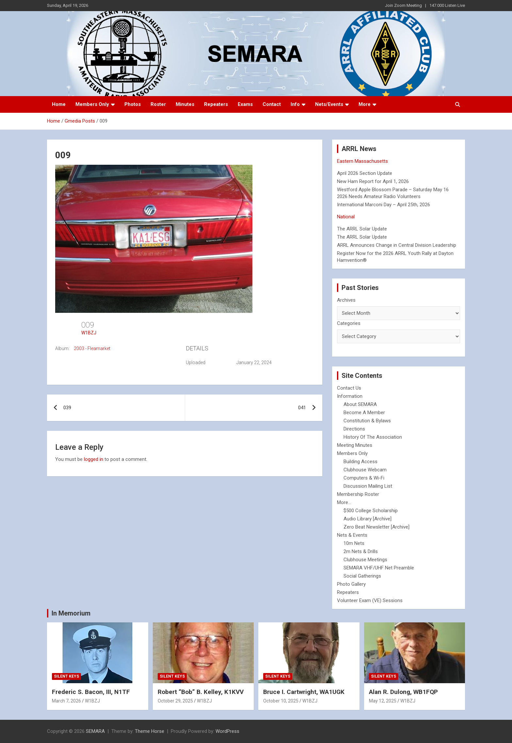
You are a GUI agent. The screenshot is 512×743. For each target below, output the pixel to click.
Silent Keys (66, 676)
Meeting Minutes (354, 445)
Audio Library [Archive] (368, 519)
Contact (272, 104)
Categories (348, 323)
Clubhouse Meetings (365, 560)
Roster (158, 104)
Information (349, 396)
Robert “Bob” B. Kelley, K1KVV (201, 692)
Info (295, 104)
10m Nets (354, 543)
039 (67, 408)
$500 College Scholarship (371, 511)
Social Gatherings (362, 576)
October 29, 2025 (175, 700)
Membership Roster (358, 494)
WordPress (227, 731)
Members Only (92, 104)
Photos (132, 104)
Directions (354, 429)
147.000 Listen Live (447, 5)
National (346, 217)
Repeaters (216, 104)
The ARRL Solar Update (362, 229)
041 (302, 408)
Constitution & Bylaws (367, 421)
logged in (93, 459)
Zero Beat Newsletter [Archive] (376, 527)
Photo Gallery (351, 584)
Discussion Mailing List (368, 486)
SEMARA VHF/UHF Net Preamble (379, 568)
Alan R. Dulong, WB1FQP (403, 692)
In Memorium (71, 613)
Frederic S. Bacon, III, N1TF (91, 692)
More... (344, 502)
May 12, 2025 (382, 700)
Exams (245, 104)
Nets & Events (352, 535)
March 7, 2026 (66, 700)
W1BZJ (88, 332)
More (365, 104)
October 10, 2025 (280, 700)
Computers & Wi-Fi (364, 478)
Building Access (360, 461)
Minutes (185, 104)
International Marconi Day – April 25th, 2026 (383, 205)
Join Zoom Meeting (403, 5)
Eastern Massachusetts (362, 161)
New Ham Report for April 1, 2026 (373, 181)
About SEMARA (360, 404)
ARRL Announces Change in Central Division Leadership (396, 245)
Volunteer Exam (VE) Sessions (370, 600)
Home (59, 104)
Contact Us (349, 388)
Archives (346, 300)
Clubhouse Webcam (365, 470)
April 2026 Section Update (364, 173)
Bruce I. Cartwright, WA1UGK (303, 692)
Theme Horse (149, 731)
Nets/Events (329, 104)
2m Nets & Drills (361, 551)
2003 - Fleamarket (92, 348)
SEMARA (95, 731)
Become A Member (364, 412)
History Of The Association (373, 437)
